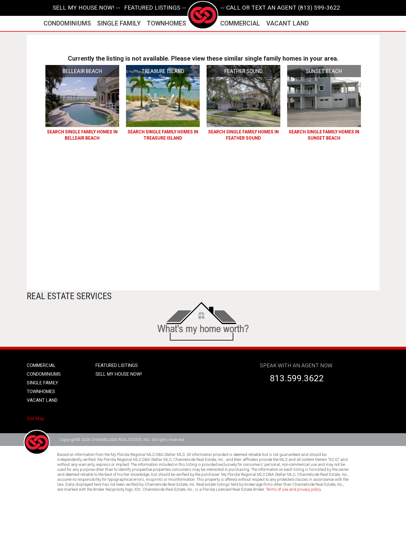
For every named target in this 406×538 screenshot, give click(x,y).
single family (119, 23)
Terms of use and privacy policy (293, 489)
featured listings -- (155, 8)
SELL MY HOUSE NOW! (119, 374)
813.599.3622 (297, 378)
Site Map (35, 418)
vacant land (287, 23)
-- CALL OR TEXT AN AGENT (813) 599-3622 (280, 8)
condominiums (67, 23)
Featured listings (117, 365)
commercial (240, 23)
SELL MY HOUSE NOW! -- (86, 8)
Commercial (41, 365)
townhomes (166, 23)
